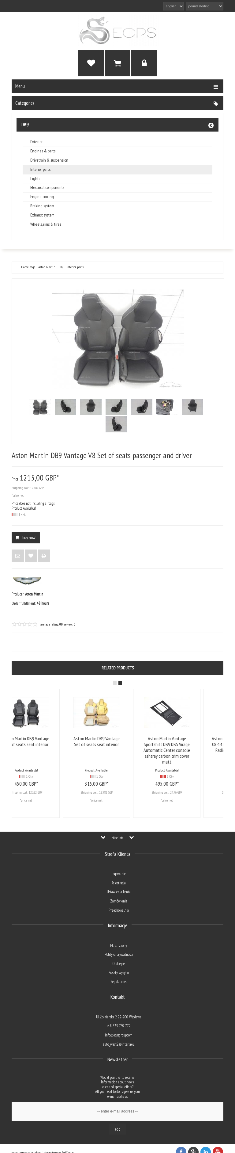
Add (117, 1129)
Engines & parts (42, 151)
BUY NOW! (25, 537)
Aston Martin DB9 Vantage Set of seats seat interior (47, 741)
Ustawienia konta (119, 891)
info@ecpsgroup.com (118, 1035)
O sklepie (118, 963)
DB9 (24, 124)
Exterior (36, 141)
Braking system (42, 206)
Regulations (118, 981)
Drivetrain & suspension (49, 160)
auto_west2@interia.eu (119, 1044)
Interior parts (40, 169)
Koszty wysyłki (119, 972)
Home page (28, 267)
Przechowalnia (119, 910)
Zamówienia (118, 901)
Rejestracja (118, 883)
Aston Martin (46, 267)
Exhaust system (42, 215)
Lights (35, 178)
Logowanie (118, 873)
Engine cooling (42, 196)
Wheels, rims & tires (45, 224)
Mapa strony (118, 945)
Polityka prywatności (119, 954)
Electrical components (47, 187)
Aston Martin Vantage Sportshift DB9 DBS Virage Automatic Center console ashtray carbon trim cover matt (187, 750)
